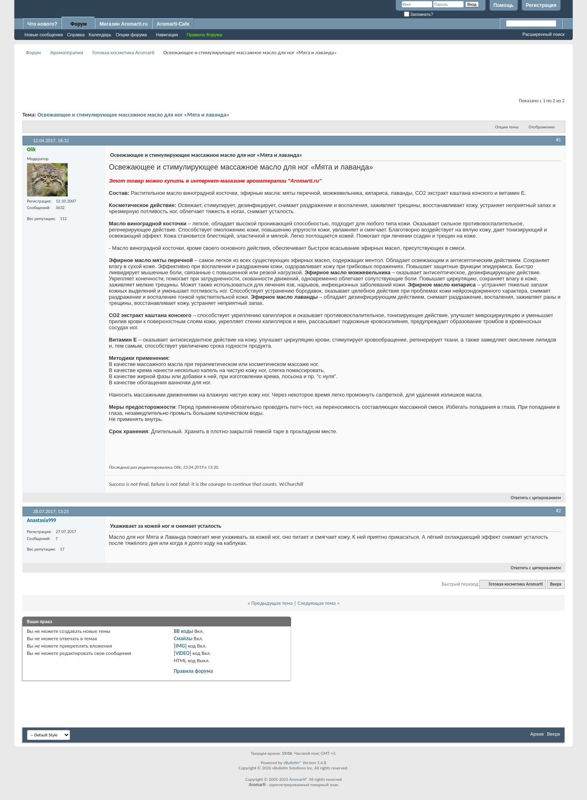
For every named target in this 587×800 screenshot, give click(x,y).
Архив (537, 734)
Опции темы (507, 127)
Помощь (504, 5)
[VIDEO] (182, 653)
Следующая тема (317, 603)
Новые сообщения (43, 34)
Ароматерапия (66, 52)
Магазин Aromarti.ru (123, 24)
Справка (75, 34)
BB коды (183, 631)
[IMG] (180, 646)
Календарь (100, 34)
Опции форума (131, 34)
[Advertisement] (293, 75)
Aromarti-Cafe (173, 24)
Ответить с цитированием (532, 497)
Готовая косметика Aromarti (123, 52)
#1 (558, 140)
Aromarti (297, 779)
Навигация (167, 34)
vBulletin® (292, 762)
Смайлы (183, 638)
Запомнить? (418, 14)
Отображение (542, 127)
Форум (78, 24)
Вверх (555, 584)
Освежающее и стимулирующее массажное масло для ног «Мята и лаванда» (134, 114)
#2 (558, 510)
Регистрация (541, 5)
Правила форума (193, 671)
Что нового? (42, 24)
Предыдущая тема (272, 603)
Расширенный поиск (543, 34)
